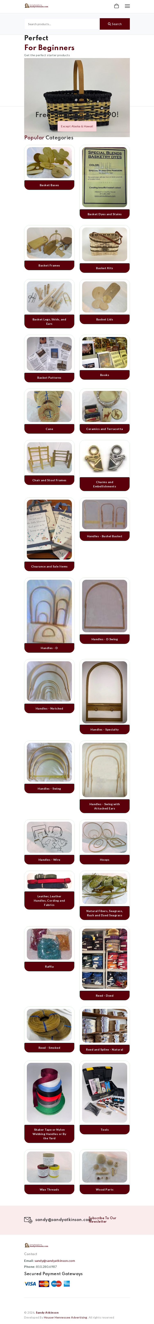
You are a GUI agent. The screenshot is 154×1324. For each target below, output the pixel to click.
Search (115, 24)
